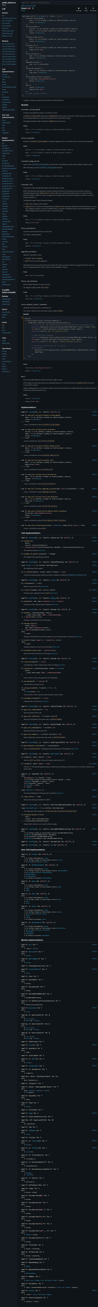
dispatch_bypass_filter (33, 814)
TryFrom (35, 1141)
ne (25, 763)
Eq (52, 845)
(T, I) (34, 778)
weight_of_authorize (32, 554)
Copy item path (32, 8)
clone (26, 583)
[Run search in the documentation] (59, 2)
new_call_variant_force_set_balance (42, 497)
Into (33, 1059)
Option (28, 547)
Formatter (46, 601)
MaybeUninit (38, 628)
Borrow (32, 952)
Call (53, 412)
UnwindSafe (36, 922)
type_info (28, 796)
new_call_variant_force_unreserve (41, 474)
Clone (53, 580)
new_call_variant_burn (37, 525)
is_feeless (28, 572)
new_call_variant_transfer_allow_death (44, 415)
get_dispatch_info (31, 745)
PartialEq (55, 754)
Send (33, 881)
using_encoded (29, 688)
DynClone (32, 1008)
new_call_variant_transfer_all (40, 460)
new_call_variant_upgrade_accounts (42, 489)
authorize (28, 541)
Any (30, 945)
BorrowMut (33, 959)
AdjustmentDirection (47, 79)
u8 (43, 681)
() (59, 16)
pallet (34, 6)
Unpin (34, 906)
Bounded (28, 1173)
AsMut (38, 1090)
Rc (40, 1238)
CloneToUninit (35, 969)
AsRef (30, 1090)
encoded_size (29, 698)
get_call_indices (31, 716)
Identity (29, 790)
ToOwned (32, 1130)
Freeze (34, 854)
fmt (25, 601)
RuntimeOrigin (31, 808)
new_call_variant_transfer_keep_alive (43, 446)
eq (25, 757)
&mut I (33, 625)
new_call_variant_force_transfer (41, 429)
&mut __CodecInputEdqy (51, 615)
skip (26, 640)
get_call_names (30, 734)
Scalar (32, 1291)
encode (26, 681)
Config (39, 16)
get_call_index (30, 709)
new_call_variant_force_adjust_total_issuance (47, 511)
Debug (53, 598)
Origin (28, 565)
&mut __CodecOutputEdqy (51, 672)
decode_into (29, 623)
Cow (40, 1231)
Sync (33, 894)
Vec (35, 64)
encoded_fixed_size (32, 650)
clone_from (28, 590)
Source (23, 10)
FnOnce (28, 691)
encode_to (28, 668)
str (54, 727)
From (31, 1045)
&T (41, 1195)
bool (41, 49)
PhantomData (28, 778)
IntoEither (33, 1066)
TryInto (35, 1148)
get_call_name (29, 727)
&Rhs (40, 763)
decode (26, 613)
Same (31, 1113)
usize (53, 650)
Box (40, 1224)
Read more (42, 550)
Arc (40, 1217)
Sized (60, 668)
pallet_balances (26, 6)
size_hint (28, 662)
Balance (41, 22)
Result (34, 547)
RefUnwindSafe (38, 865)
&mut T (42, 1210)
